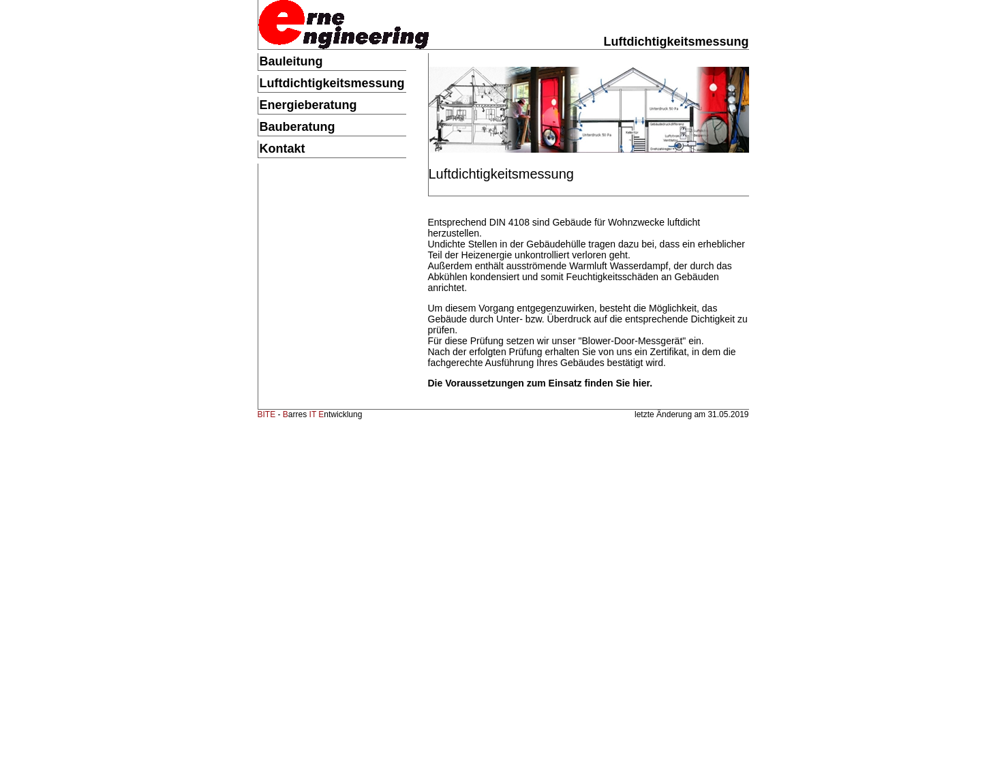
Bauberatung (297, 127)
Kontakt (282, 148)
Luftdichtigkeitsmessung (332, 83)
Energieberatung (308, 105)
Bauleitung (291, 61)
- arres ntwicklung (310, 414)
